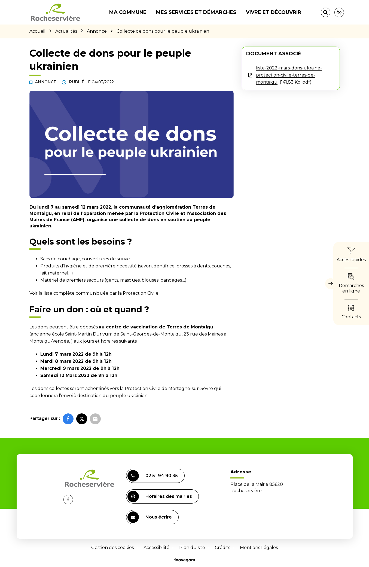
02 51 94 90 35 (152, 475)
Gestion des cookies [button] (112, 547)
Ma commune (128, 12)
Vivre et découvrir (273, 12)
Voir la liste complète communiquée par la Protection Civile (93, 293)
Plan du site (192, 547)
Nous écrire (149, 517)
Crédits (222, 547)
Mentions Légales (259, 547)
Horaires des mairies (159, 496)
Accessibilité (156, 547)
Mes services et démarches (196, 12)
